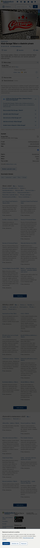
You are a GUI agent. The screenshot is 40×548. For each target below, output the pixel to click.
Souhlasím (6, 543)
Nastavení (23, 543)
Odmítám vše (15, 543)
